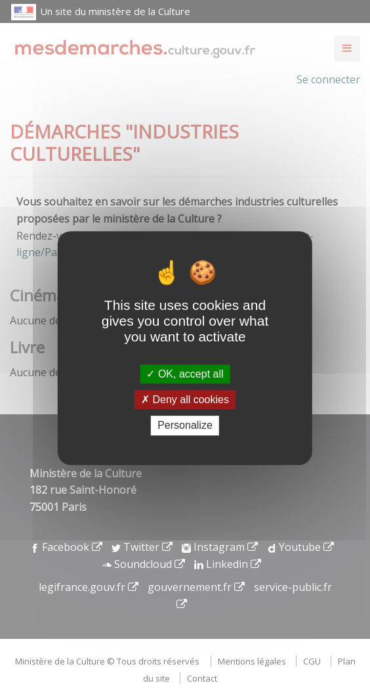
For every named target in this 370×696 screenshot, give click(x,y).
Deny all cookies (185, 399)
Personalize (185, 425)
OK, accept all (184, 374)
